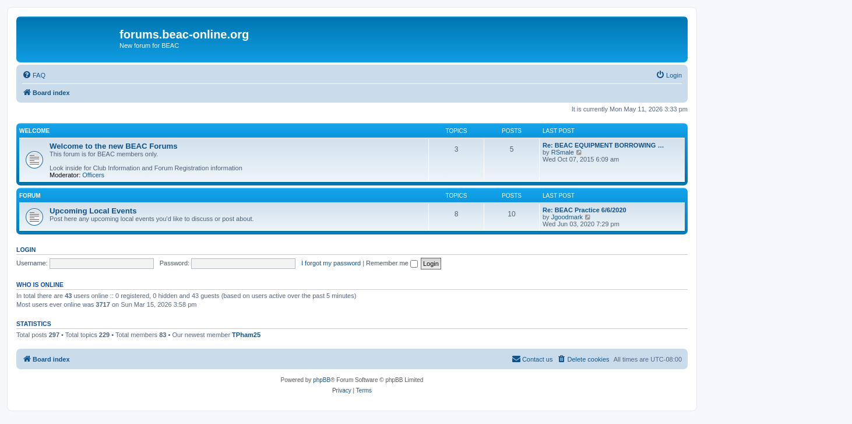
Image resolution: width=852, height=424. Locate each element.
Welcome (34, 131)
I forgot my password (331, 263)
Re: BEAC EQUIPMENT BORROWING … (603, 145)
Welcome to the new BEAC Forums (114, 146)
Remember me (392, 263)
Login (26, 249)
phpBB (321, 380)
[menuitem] (33, 75)
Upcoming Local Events (93, 210)
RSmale (562, 152)
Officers (93, 174)
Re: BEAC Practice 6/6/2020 (584, 209)
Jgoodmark (567, 216)
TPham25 (246, 334)
